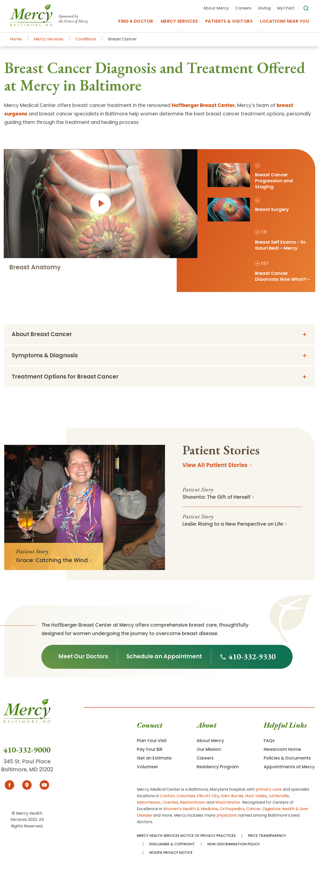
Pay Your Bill (149, 749)
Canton (167, 796)
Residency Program (218, 767)
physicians (227, 815)
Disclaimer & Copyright (172, 844)
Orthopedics (232, 809)
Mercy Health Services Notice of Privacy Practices (186, 835)
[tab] (259, 176)
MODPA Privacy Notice (170, 852)
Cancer (253, 809)
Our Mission (209, 749)
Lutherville (279, 796)
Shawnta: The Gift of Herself (216, 496)
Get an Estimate (154, 758)
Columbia (185, 796)
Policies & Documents (287, 758)
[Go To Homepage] (26, 722)
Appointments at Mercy (289, 767)
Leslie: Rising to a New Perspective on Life (232, 523)
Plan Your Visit (152, 741)
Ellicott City (208, 796)
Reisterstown (193, 802)
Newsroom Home (282, 749)
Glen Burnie (232, 796)
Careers (205, 758)
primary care (269, 789)
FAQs (269, 741)
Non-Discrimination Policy (233, 844)
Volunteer (147, 767)
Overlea (170, 802)
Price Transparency (267, 835)
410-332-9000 (27, 750)
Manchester (149, 802)
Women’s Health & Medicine (190, 809)
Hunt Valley (256, 796)
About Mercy (210, 741)
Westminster (227, 802)
